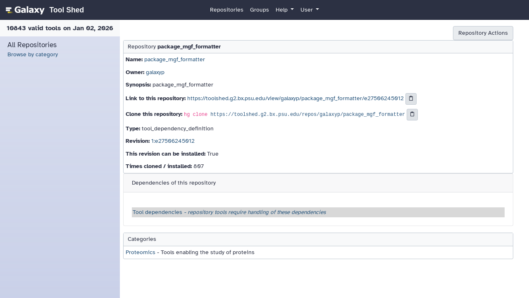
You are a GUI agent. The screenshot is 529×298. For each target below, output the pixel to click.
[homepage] (43, 10)
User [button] (307, 9)
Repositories (226, 9)
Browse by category (32, 54)
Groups (259, 9)
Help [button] (282, 9)
